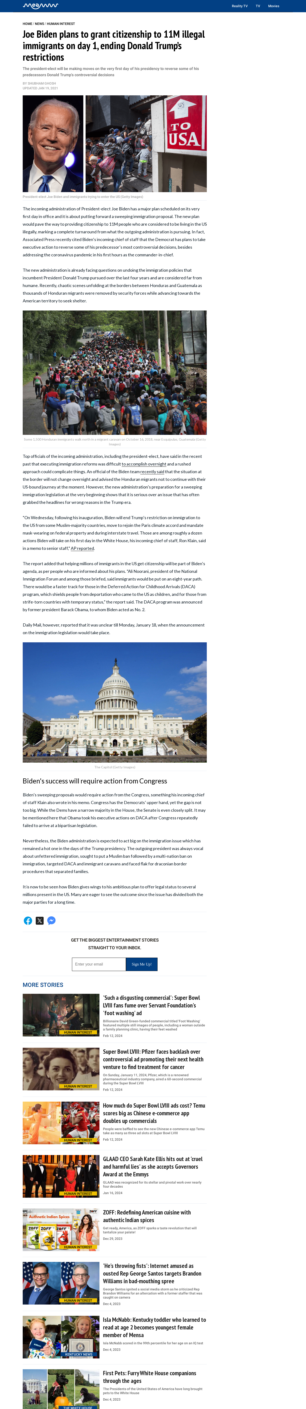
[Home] (41, 6)
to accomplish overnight (144, 463)
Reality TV (240, 6)
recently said (152, 471)
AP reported (82, 548)
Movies (273, 6)
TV (258, 6)
